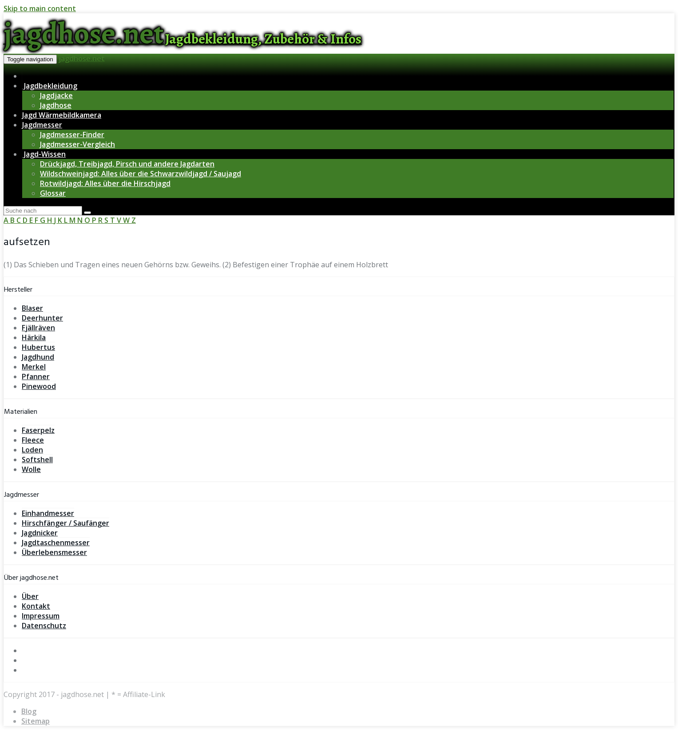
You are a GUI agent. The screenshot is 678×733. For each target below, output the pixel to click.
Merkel (34, 367)
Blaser (32, 308)
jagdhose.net (82, 58)
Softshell (37, 459)
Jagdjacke (56, 95)
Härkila (34, 337)
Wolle (31, 469)
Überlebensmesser (54, 552)
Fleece (33, 440)
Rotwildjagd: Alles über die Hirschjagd (105, 183)
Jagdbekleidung (49, 86)
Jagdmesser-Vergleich (77, 144)
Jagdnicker (40, 533)
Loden (32, 450)
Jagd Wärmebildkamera (61, 115)
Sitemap (35, 721)
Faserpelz (38, 430)
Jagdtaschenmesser (56, 542)
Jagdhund (38, 357)
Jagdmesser (42, 125)
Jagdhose (55, 105)
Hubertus (38, 347)
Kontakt (36, 606)
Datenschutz (44, 625)
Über (30, 596)
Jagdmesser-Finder (72, 134)
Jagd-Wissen (44, 154)
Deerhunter (42, 318)
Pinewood (39, 386)
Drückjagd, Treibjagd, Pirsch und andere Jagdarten (127, 164)
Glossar (53, 193)
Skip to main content (40, 8)
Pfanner (36, 376)
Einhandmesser (48, 513)
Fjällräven (38, 328)
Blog (28, 711)
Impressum (40, 616)
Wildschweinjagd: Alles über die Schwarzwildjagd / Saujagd (140, 173)
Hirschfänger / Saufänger (65, 523)
